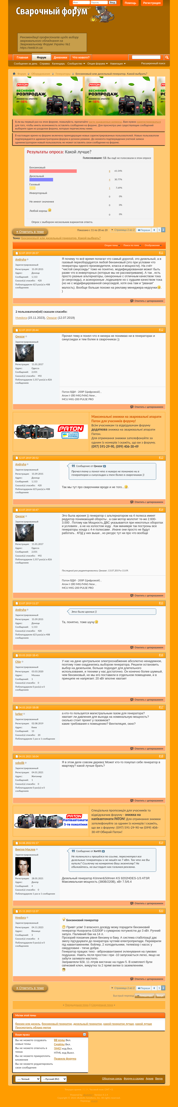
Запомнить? (82, 8)
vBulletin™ (88, 1094)
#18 (161, 756)
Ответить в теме (30, 232)
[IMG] (57, 1048)
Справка (45, 63)
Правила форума (65, 1058)
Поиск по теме (131, 245)
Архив (149, 1078)
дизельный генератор (87, 1024)
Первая (143, 230)
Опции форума (96, 63)
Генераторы (63, 73)
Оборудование (40, 73)
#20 (161, 910)
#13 (161, 457)
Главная (22, 57)
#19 (161, 842)
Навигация (116, 63)
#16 (161, 654)
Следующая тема (102, 1005)
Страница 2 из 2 (124, 230)
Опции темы (111, 245)
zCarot (94, 1100)
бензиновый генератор (57, 1024)
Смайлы (59, 1044)
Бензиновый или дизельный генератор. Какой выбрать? (61, 238)
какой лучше (143, 1024)
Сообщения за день (25, 63)
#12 (161, 329)
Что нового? (81, 57)
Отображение (152, 245)
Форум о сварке (134, 1078)
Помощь (130, 3)
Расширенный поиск (153, 63)
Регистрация (152, 3)
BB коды (59, 1040)
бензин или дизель (27, 1024)
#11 (161, 252)
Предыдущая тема (77, 1005)
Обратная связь (112, 1078)
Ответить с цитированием (147, 300)
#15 (161, 603)
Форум (41, 57)
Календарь (58, 63)
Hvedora (21, 317)
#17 (161, 707)
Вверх (160, 995)
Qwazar (52, 317)
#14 (161, 509)
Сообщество (74, 63)
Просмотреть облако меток (33, 1027)
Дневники (60, 57)
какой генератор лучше (118, 1024)
